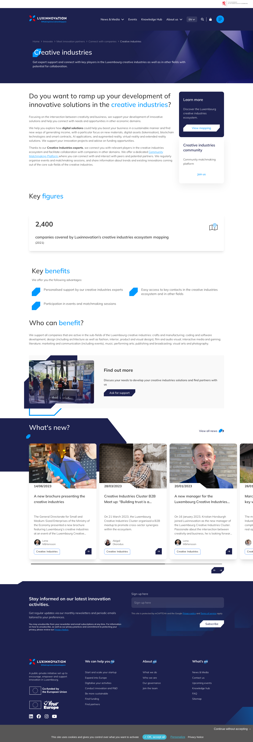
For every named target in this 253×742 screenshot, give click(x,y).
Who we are (150, 677)
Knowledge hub (201, 688)
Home (36, 41)
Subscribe (211, 624)
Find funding (92, 698)
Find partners (92, 704)
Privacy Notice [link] (195, 737)
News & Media (110, 19)
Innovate (48, 41)
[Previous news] (214, 570)
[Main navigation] (220, 19)
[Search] (202, 19)
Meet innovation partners (71, 41)
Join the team (150, 688)
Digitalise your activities (98, 683)
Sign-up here (139, 594)
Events (132, 19)
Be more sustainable (96, 693)
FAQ (194, 693)
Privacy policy (189, 613)
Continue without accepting (232, 728)
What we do (150, 672)
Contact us (198, 677)
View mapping (201, 128)
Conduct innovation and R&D (101, 688)
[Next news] (221, 570)
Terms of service (208, 613)
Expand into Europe (96, 677)
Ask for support (119, 393)
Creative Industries (47, 551)
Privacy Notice (61, 629)
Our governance (152, 683)
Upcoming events (202, 683)
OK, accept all (154, 737)
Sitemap (197, 698)
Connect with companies (102, 41)
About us (172, 19)
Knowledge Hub (151, 19)
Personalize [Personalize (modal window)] (177, 737)
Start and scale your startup (100, 672)
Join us (201, 174)
